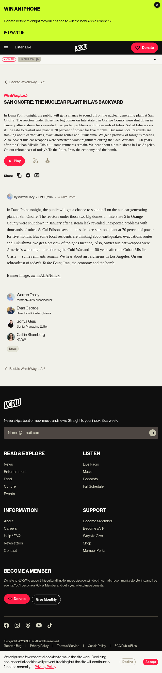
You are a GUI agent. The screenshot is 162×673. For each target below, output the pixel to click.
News (12, 349)
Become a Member (97, 521)
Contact (10, 550)
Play (14, 161)
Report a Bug (12, 646)
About (9, 521)
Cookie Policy (94, 646)
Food (8, 479)
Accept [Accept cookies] (151, 662)
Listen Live (23, 47)
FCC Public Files (123, 646)
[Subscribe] (152, 432)
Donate (144, 47)
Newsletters (13, 543)
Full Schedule (93, 486)
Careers (10, 528)
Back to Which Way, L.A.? (24, 82)
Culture (10, 486)
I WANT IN (16, 32)
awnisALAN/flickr (46, 275)
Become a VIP (93, 528)
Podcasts (90, 479)
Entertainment (15, 471)
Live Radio (91, 464)
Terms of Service (65, 646)
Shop (87, 543)
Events (9, 494)
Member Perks (94, 550)
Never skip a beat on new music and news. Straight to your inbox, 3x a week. (61, 420)
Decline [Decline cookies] (127, 662)
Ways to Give (93, 536)
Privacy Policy (37, 646)
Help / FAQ (12, 536)
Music (87, 471)
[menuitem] (47, 161)
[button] (29, 59)
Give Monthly (46, 599)
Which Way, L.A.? (16, 96)
